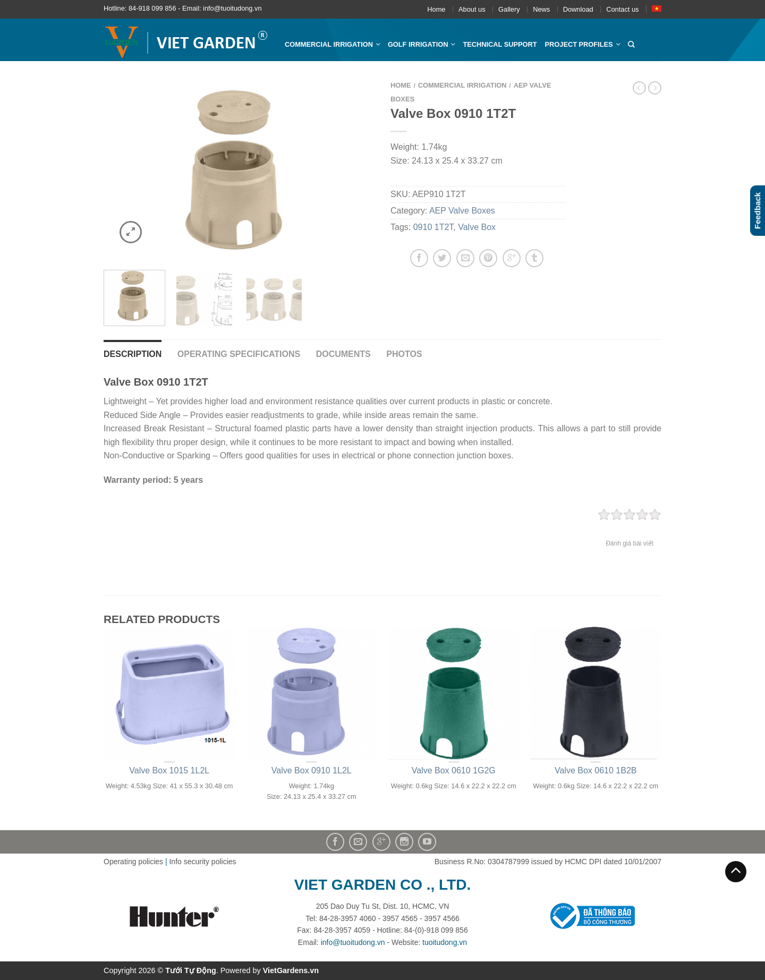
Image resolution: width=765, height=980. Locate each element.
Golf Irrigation (418, 44)
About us (472, 9)
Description (133, 354)
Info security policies (202, 861)
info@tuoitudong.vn (353, 942)
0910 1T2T (433, 227)
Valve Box (477, 227)
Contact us (622, 9)
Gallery (509, 9)
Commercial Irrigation (329, 44)
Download (578, 9)
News (541, 9)
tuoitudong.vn (444, 942)
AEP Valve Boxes (462, 210)
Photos (404, 354)
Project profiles (579, 44)
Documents (343, 354)
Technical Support (500, 44)
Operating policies (133, 861)
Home (436, 9)
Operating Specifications (238, 354)
